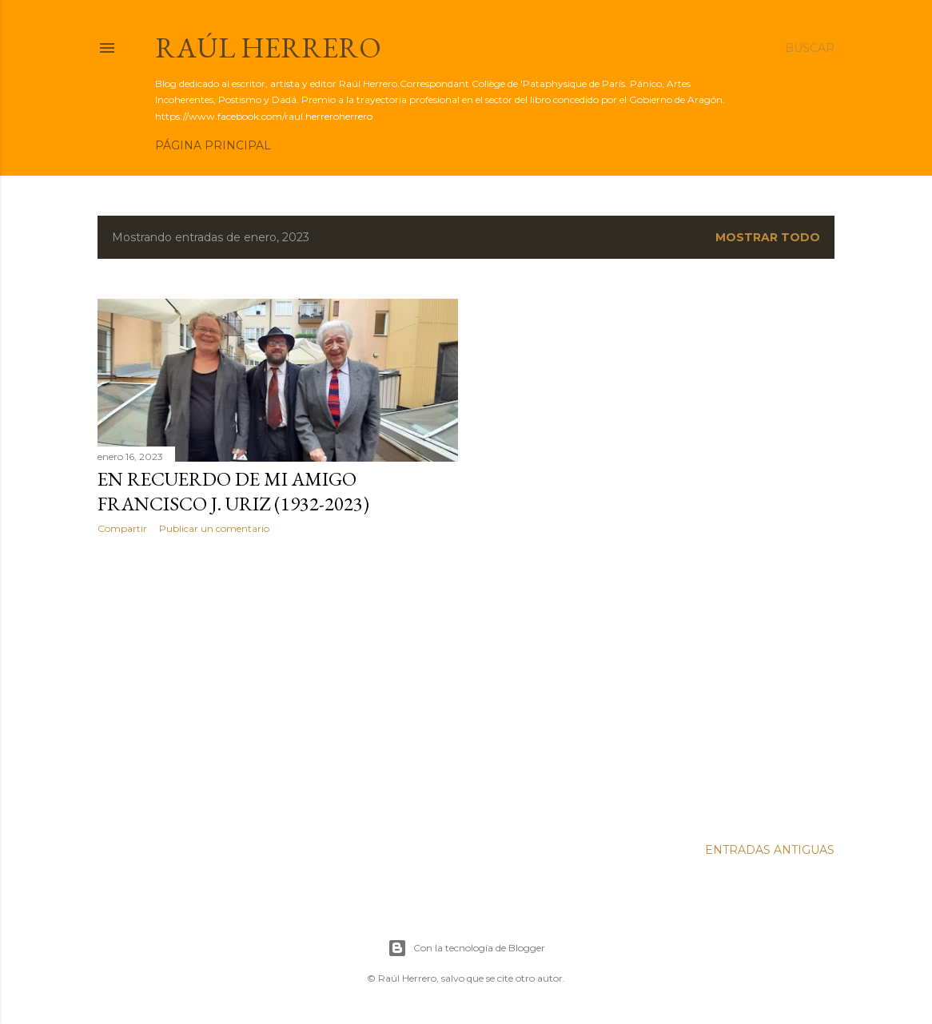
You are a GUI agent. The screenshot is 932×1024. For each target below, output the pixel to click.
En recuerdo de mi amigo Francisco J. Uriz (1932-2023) (233, 491)
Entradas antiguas (769, 850)
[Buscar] (809, 48)
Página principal (213, 145)
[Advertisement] (278, 686)
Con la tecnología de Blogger (466, 948)
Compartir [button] (122, 528)
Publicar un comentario (214, 528)
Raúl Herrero (268, 47)
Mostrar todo (767, 237)
